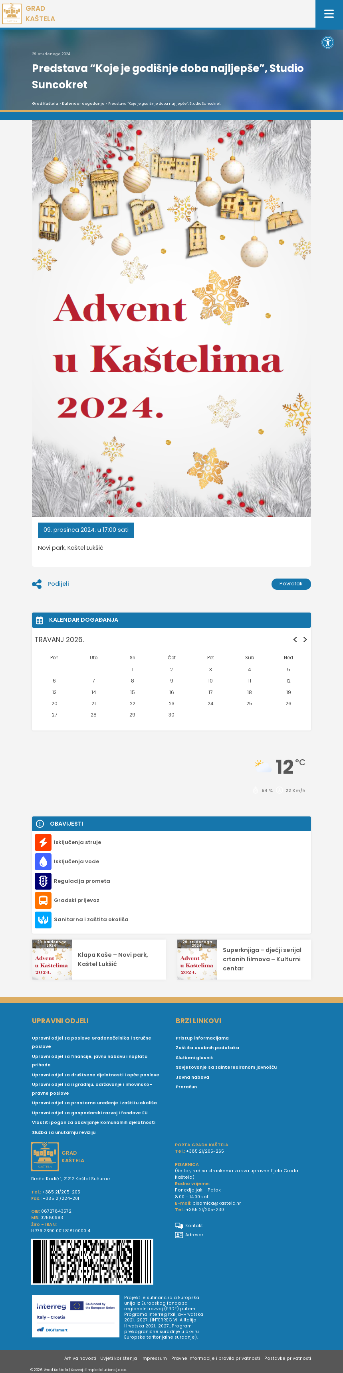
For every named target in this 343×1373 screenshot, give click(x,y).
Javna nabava (192, 1077)
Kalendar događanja (83, 103)
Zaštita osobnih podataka (207, 1048)
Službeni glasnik (194, 1058)
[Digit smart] (78, 1318)
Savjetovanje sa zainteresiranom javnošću (226, 1067)
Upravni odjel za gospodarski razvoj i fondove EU (90, 1113)
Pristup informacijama (202, 1038)
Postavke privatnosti (287, 1358)
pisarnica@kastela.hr (216, 1203)
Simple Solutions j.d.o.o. (106, 1369)
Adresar (189, 1235)
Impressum (154, 1358)
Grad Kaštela (45, 103)
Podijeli (50, 584)
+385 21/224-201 (61, 1198)
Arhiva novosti (80, 1358)
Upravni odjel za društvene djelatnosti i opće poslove (95, 1075)
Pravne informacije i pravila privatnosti (215, 1358)
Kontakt (189, 1226)
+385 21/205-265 (205, 1151)
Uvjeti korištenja (118, 1358)
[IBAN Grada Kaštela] (100, 1263)
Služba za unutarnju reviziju (63, 1133)
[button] (327, 42)
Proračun (186, 1087)
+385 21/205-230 (205, 1210)
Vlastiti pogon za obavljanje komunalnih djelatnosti (93, 1123)
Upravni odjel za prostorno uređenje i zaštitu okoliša (94, 1103)
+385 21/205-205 (61, 1192)
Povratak (291, 583)
